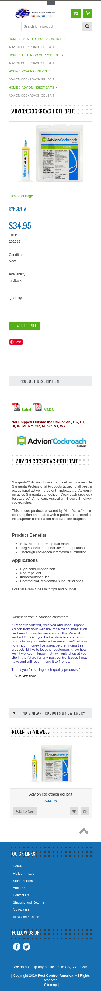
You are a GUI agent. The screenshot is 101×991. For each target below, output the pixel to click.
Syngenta (17, 208)
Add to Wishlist (74, 811)
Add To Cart (25, 811)
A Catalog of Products (41, 55)
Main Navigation (13, 27)
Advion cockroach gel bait (50, 794)
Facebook (16, 947)
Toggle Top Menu (51, 3)
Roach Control (35, 71)
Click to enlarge (21, 196)
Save (18, 342)
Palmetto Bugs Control (42, 38)
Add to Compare (85, 811)
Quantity (15, 298)
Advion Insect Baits (38, 87)
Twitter (26, 947)
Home (13, 38)
